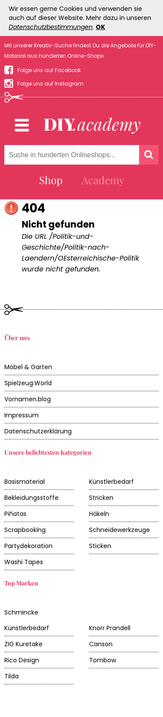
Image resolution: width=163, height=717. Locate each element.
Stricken (101, 497)
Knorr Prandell (109, 628)
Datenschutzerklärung (38, 431)
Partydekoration (28, 546)
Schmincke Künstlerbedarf (26, 620)
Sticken (100, 546)
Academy (103, 179)
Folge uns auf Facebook (49, 70)
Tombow (102, 660)
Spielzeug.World (28, 383)
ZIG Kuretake (23, 644)
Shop (51, 179)
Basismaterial (24, 481)
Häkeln (99, 513)
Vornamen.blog (27, 399)
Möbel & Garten (28, 367)
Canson (101, 644)
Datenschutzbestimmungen (51, 27)
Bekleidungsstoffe (31, 497)
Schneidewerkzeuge (119, 529)
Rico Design (21, 660)
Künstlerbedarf (111, 481)
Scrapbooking (25, 529)
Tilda (11, 676)
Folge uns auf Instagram (50, 83)
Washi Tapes (23, 562)
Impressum (21, 415)
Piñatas (15, 513)
